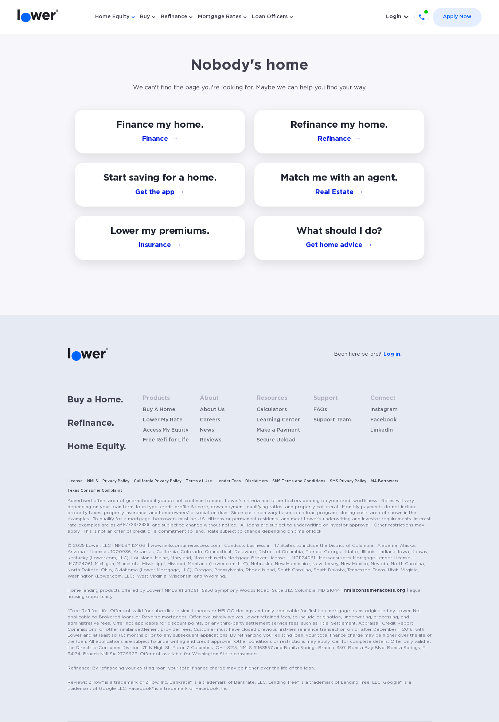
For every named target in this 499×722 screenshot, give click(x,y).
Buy (145, 16)
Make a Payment (278, 430)
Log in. (392, 354)
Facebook (383, 419)
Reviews (210, 440)
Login (393, 16)
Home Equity (112, 16)
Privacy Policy (115, 481)
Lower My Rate (163, 419)
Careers (210, 419)
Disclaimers (256, 481)
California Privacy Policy (158, 481)
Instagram (384, 409)
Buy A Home (159, 409)
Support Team (332, 419)
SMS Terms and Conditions (298, 481)
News (207, 430)
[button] (339, 238)
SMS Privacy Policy (348, 481)
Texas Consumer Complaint (94, 491)
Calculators (272, 409)
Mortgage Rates (219, 16)
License (75, 481)
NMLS (92, 481)
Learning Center (278, 419)
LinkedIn (381, 430)
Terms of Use (199, 481)
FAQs (320, 409)
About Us (212, 409)
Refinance (174, 16)
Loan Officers (270, 16)
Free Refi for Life (166, 440)
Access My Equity (165, 430)
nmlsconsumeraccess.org (374, 590)
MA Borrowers (384, 481)
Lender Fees (229, 481)
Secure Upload (276, 440)
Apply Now (457, 16)
